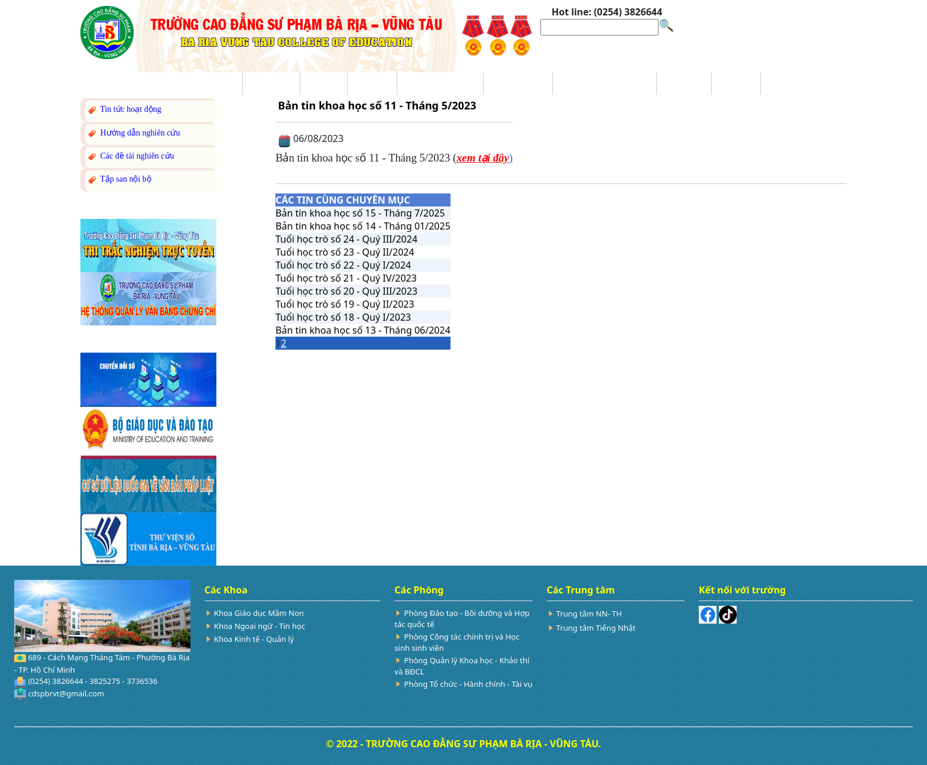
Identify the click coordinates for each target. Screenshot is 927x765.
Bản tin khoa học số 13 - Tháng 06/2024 (362, 330)
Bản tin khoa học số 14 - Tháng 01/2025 (362, 226)
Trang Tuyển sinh (440, 83)
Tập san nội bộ (118, 179)
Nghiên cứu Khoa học (604, 83)
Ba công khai (518, 83)
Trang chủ (213, 83)
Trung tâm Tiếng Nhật (596, 627)
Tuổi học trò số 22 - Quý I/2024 (343, 265)
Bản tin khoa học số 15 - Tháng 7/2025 (360, 213)
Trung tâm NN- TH (589, 613)
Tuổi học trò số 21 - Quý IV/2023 (346, 278)
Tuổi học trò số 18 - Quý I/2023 (343, 317)
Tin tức (323, 83)
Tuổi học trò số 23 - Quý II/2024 (344, 252)
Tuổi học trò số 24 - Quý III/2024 (346, 239)
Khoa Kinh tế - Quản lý (254, 639)
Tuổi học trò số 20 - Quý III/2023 (346, 291)
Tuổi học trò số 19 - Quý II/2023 (344, 304)
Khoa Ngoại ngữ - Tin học (259, 626)
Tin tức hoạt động (123, 109)
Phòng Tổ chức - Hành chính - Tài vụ (468, 684)
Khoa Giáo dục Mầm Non (259, 613)
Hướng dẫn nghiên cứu (133, 133)
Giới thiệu (271, 83)
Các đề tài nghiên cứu (130, 156)
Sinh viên (684, 83)
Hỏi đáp (736, 83)
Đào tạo (372, 83)
